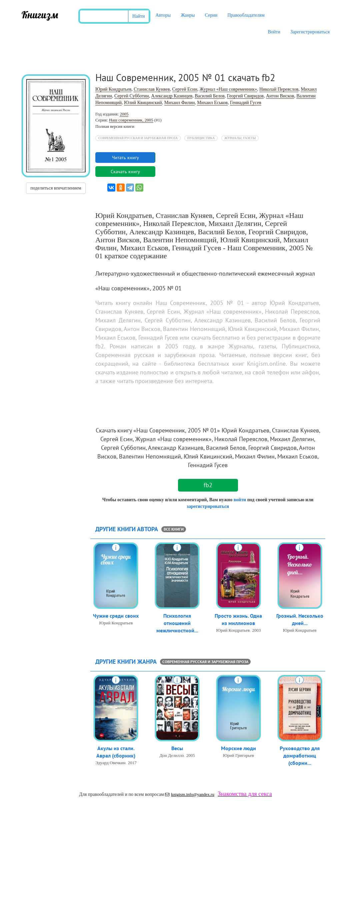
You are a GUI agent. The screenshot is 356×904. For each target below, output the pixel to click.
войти (240, 499)
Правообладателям (245, 15)
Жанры (188, 15)
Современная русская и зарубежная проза (138, 138)
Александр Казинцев (172, 95)
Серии (211, 15)
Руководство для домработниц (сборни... (300, 756)
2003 (256, 630)
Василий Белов (210, 95)
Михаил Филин (179, 102)
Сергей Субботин (131, 95)
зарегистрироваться (208, 506)
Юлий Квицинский (143, 102)
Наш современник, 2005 (131, 119)
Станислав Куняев (152, 89)
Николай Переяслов (279, 89)
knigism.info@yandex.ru (189, 794)
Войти (274, 31)
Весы (177, 748)
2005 (124, 113)
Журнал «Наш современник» (228, 89)
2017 (132, 763)
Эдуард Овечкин (110, 763)
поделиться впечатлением (55, 188)
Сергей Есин (184, 89)
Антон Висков (280, 95)
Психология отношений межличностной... (177, 624)
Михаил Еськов (212, 102)
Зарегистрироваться (310, 31)
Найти (138, 16)
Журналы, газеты (240, 138)
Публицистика (201, 138)
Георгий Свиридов (245, 95)
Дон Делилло (171, 755)
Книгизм (39, 15)
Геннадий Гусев (245, 102)
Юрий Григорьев (238, 755)
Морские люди (238, 748)
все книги (174, 529)
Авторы (163, 15)
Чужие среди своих (116, 616)
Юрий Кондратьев (113, 89)
